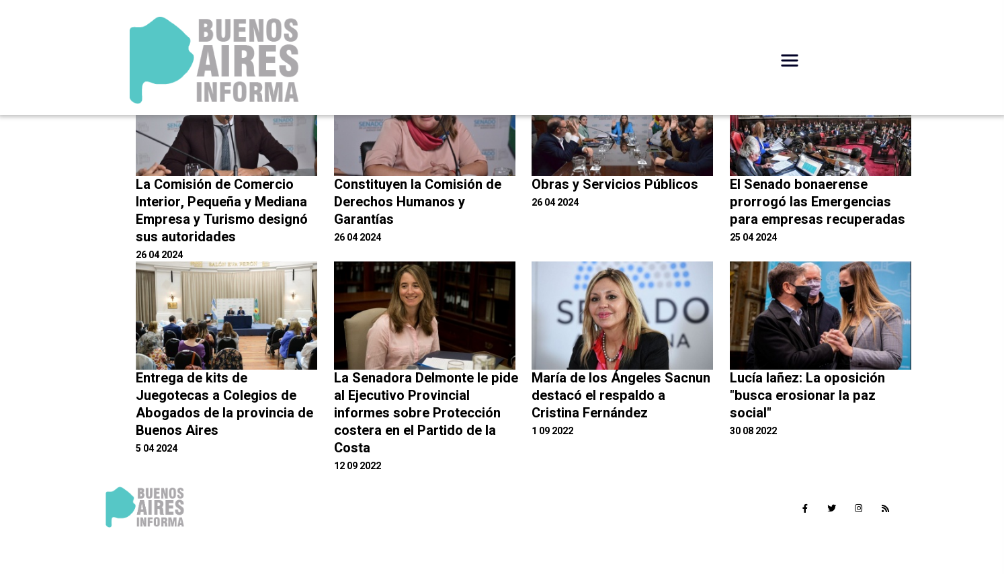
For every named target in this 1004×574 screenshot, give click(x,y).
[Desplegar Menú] (789, 60)
